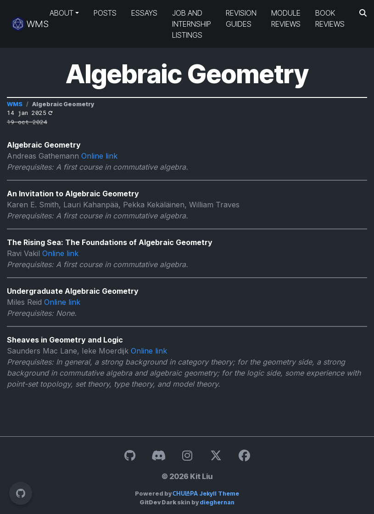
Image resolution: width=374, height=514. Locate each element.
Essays (144, 12)
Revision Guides (241, 18)
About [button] (61, 12)
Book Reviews (330, 18)
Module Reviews (286, 18)
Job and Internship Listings (191, 24)
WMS (23, 24)
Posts (105, 12)
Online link (99, 155)
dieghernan (217, 502)
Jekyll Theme (206, 493)
